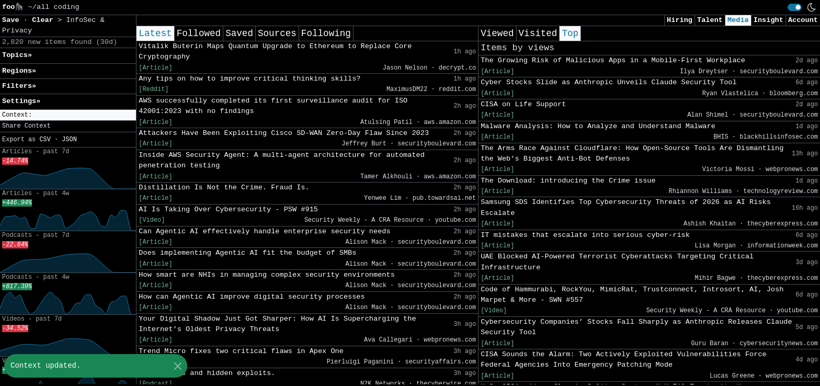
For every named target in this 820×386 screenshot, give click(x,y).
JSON (69, 139)
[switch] (795, 7)
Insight (768, 20)
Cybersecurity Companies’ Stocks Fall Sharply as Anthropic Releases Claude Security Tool (636, 327)
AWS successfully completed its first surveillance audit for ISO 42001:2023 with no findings (273, 106)
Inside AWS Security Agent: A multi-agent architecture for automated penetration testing (282, 160)
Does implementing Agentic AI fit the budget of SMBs (247, 253)
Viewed (497, 33)
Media (738, 20)
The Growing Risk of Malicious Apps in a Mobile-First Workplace (613, 60)
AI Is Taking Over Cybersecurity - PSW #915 (228, 209)
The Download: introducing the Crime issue (568, 181)
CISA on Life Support (523, 104)
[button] (68, 115)
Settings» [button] (21, 101)
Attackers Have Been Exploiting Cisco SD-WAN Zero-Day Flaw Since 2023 (284, 133)
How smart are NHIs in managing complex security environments (266, 275)
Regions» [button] (19, 71)
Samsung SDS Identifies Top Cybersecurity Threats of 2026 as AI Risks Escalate (626, 207)
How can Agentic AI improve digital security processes (252, 297)
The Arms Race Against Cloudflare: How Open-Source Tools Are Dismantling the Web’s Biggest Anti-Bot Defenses (632, 153)
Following (326, 33)
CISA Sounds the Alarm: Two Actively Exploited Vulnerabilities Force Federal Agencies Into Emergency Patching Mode (624, 359)
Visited (538, 33)
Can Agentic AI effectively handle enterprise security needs (264, 231)
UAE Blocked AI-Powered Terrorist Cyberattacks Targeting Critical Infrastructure (617, 262)
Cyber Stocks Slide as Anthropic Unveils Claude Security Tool (608, 82)
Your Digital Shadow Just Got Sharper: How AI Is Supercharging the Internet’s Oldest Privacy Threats (277, 324)
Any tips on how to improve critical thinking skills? (249, 79)
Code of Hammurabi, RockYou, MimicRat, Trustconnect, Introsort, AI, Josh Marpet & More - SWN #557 (632, 295)
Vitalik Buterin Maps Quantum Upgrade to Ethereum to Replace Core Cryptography (275, 51)
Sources (277, 33)
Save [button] (13, 20)
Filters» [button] (19, 86)
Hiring (679, 20)
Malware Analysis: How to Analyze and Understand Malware (598, 126)
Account (803, 20)
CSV (44, 139)
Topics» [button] (17, 55)
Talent (710, 20)
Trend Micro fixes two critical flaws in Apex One (241, 351)
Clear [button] (45, 20)
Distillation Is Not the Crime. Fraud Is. (224, 187)
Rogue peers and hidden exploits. (207, 373)
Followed (199, 33)
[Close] (177, 365)
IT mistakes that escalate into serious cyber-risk (585, 235)
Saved (239, 33)
